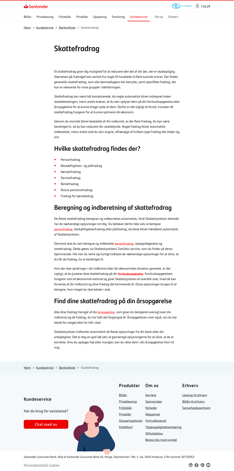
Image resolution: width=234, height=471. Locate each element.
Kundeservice (139, 16)
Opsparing (100, 16)
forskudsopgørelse (131, 273)
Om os (159, 16)
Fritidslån (65, 16)
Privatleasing (45, 16)
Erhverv (173, 16)
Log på (205, 6)
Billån (27, 16)
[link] (26, 6)
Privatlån (82, 16)
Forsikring (118, 16)
